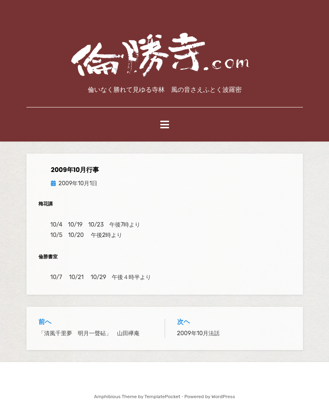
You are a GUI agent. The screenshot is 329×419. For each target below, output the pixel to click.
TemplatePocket (162, 396)
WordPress (223, 396)
